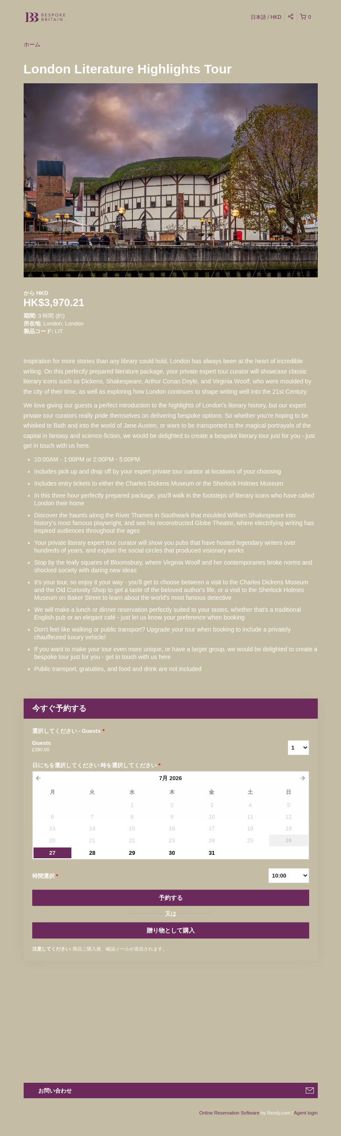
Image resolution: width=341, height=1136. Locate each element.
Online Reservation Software (229, 1112)
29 (132, 853)
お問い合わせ (55, 1090)
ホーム (32, 44)
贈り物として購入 (171, 930)
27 (52, 853)
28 (92, 853)
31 (212, 853)
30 (172, 853)
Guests (149, 746)
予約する (171, 897)
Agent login (305, 1112)
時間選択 (45, 876)
